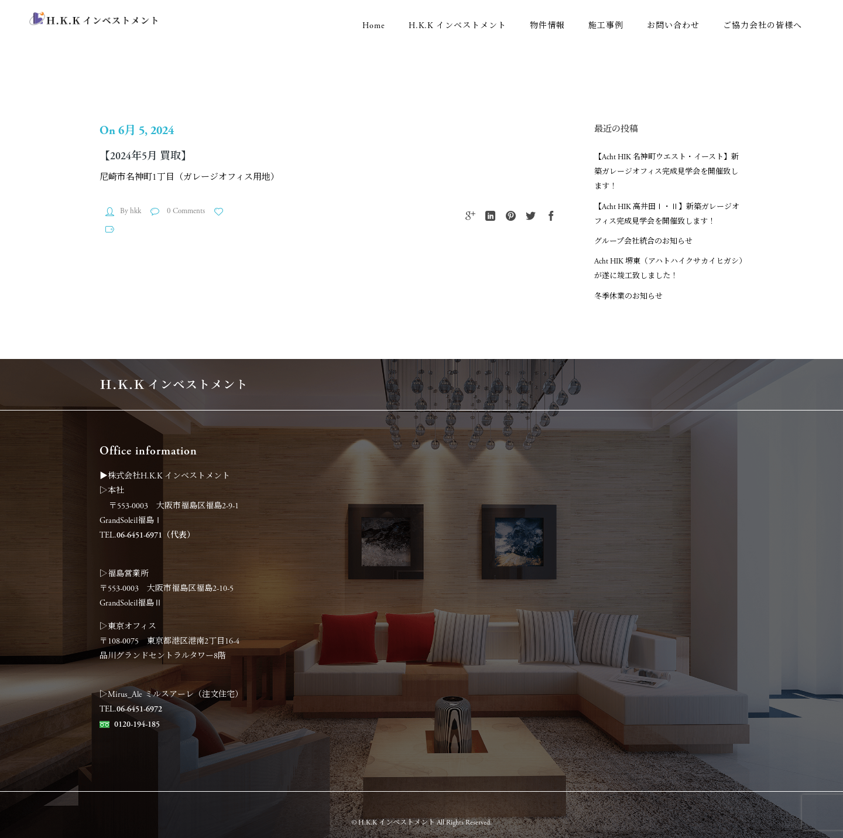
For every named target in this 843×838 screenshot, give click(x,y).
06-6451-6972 (139, 709)
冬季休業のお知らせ (628, 297)
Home (373, 25)
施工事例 (605, 25)
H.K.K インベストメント (457, 25)
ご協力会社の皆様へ (762, 25)
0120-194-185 (137, 724)
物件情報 (547, 25)
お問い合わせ (673, 25)
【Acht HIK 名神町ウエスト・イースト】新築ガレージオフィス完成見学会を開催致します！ (666, 171)
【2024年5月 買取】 (145, 156)
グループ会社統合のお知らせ (643, 242)
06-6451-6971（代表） (155, 535)
